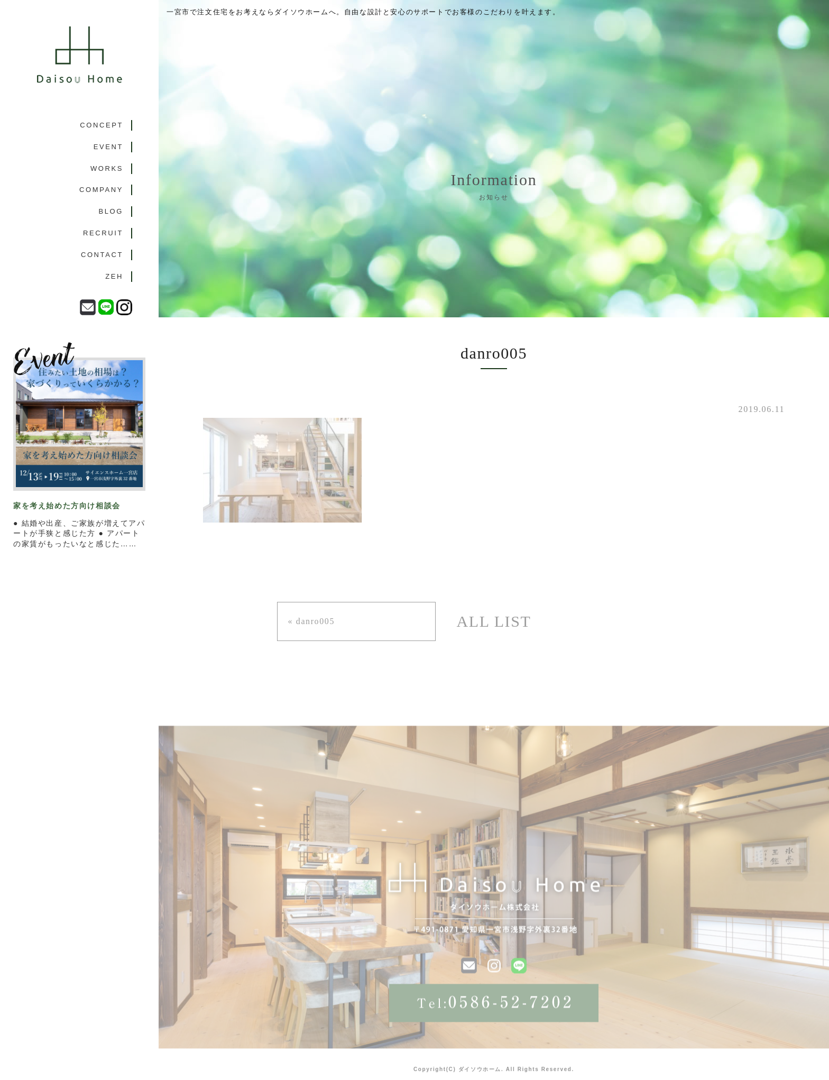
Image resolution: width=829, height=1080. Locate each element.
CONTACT (102, 255)
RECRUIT (103, 233)
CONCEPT (101, 125)
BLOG (110, 211)
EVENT (108, 147)
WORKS (106, 168)
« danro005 (311, 621)
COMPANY (101, 190)
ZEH (114, 276)
